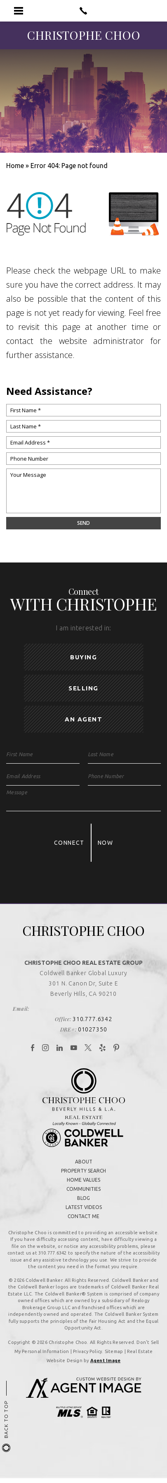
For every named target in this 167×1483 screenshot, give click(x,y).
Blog (83, 1198)
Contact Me (83, 1216)
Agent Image (105, 1360)
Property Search (83, 1170)
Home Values (83, 1180)
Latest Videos (84, 1207)
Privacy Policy (87, 1351)
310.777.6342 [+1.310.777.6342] (92, 1019)
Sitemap (114, 1351)
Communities (83, 1189)
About (83, 1161)
